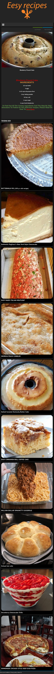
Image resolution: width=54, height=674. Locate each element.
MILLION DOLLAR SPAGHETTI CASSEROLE (16, 510)
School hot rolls (7, 566)
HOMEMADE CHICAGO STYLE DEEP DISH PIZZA (18, 668)
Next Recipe (47, 29)
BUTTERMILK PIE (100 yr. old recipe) (15, 188)
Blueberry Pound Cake (27, 70)
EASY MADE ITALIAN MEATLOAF (13, 300)
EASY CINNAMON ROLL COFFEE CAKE (15, 460)
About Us (20, 672)
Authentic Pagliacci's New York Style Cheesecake (19, 244)
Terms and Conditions (5, 672)
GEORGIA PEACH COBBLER (11, 356)
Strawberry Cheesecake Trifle (12, 613)
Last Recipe (38, 29)
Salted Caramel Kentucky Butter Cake (15, 412)
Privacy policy (14, 672)
